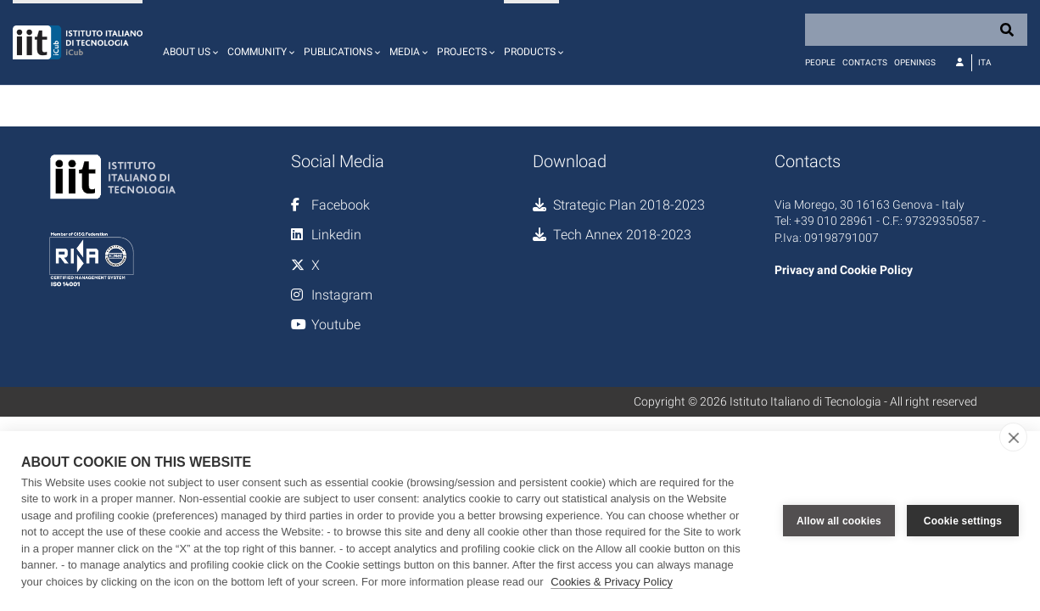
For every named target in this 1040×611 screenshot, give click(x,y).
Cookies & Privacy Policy (612, 581)
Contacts (864, 62)
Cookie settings (963, 521)
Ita (985, 62)
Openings (915, 62)
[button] (188, 42)
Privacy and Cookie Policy (843, 270)
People (820, 62)
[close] (1013, 437)
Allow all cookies (839, 521)
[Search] (916, 30)
